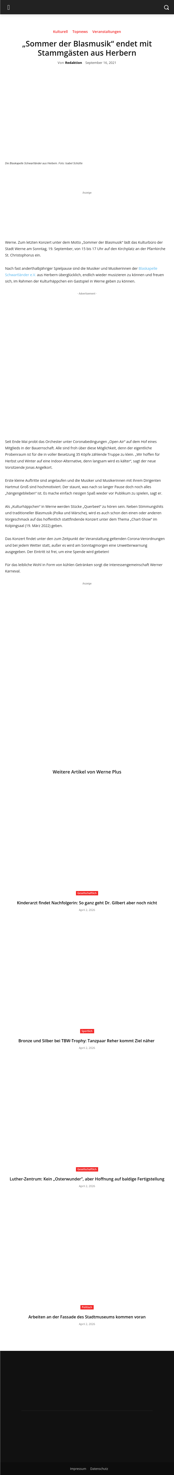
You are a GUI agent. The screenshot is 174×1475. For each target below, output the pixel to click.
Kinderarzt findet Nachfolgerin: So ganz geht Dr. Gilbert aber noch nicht (87, 903)
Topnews (80, 32)
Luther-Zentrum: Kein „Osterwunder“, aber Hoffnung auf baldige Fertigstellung (87, 1179)
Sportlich (87, 1031)
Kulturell (60, 32)
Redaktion (73, 63)
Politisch (87, 1307)
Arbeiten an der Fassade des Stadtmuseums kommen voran (86, 1317)
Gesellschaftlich (87, 893)
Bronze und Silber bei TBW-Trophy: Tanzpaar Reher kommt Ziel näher (86, 1041)
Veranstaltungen (106, 32)
